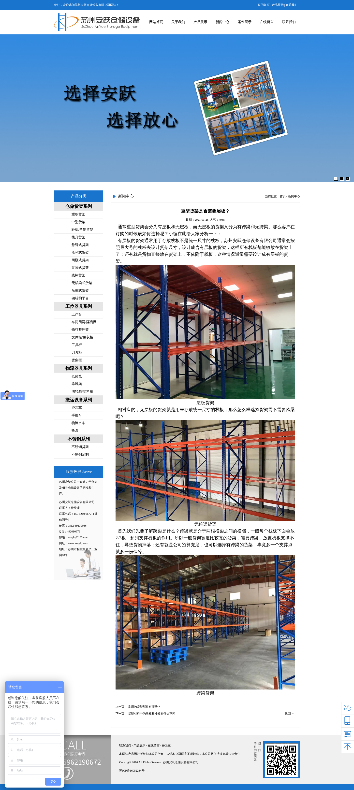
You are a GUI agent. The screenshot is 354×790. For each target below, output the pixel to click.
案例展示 (244, 22)
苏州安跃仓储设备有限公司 (250, 240)
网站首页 (156, 22)
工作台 (77, 314)
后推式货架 (80, 290)
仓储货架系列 (78, 206)
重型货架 (78, 214)
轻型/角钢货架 (82, 229)
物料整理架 (80, 329)
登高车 (77, 408)
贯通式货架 (80, 268)
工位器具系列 (78, 306)
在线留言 (267, 22)
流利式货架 (80, 252)
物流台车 (78, 423)
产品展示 (278, 5)
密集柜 (77, 360)
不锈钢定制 (80, 454)
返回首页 (264, 5)
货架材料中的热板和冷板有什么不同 (151, 713)
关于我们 (178, 22)
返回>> (289, 713)
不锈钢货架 (80, 447)
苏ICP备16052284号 (132, 770)
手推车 (77, 415)
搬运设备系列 (78, 399)
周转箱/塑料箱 (82, 391)
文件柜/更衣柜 (82, 337)
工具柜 (77, 345)
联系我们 (291, 5)
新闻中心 (222, 22)
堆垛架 (77, 384)
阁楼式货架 (80, 260)
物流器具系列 (78, 368)
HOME (166, 745)
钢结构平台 (80, 298)
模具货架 (78, 237)
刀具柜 (77, 352)
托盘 (75, 430)
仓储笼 (77, 376)
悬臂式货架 (80, 245)
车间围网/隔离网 (84, 322)
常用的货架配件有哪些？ (144, 706)
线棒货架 (78, 275)
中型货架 (78, 222)
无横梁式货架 (82, 283)
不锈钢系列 (79, 438)
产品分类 (79, 196)
